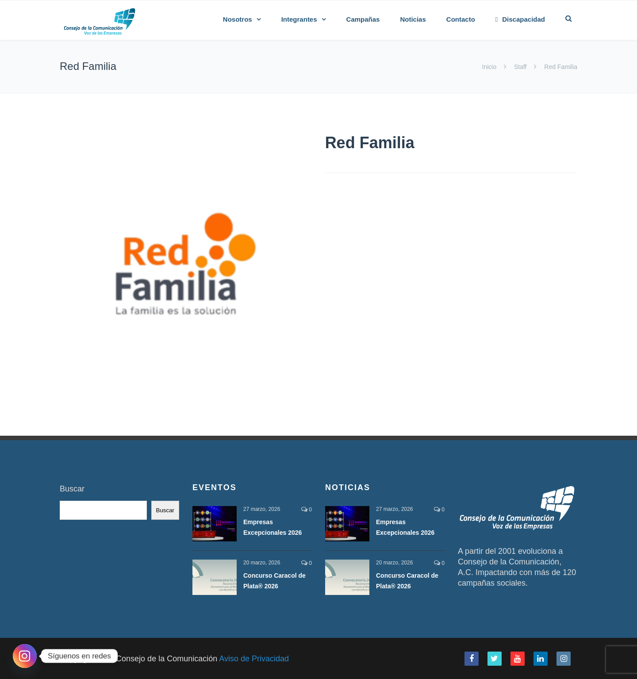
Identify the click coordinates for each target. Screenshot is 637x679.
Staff (520, 66)
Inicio (490, 66)
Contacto (460, 19)
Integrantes (299, 19)
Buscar (72, 488)
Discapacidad (520, 19)
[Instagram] (25, 656)
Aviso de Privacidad (254, 658)
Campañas (363, 19)
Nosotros (237, 19)
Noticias (413, 19)
